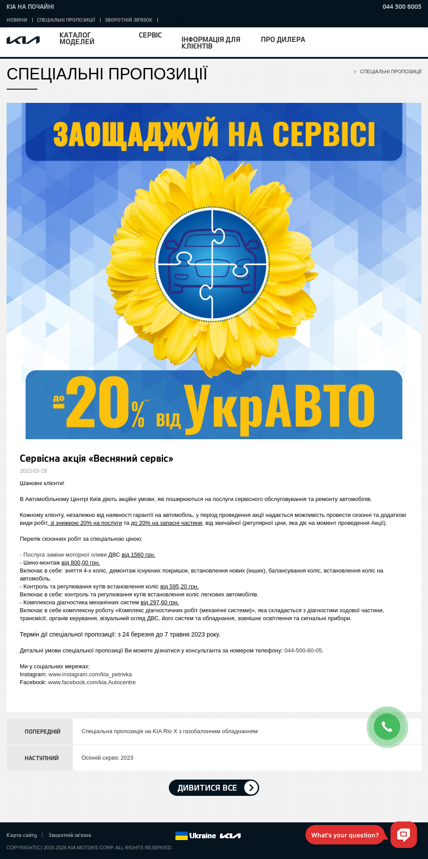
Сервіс (150, 34)
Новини (17, 20)
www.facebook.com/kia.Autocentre (92, 682)
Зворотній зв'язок (129, 20)
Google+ (132, 836)
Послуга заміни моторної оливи (65, 554)
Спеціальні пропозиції (66, 20)
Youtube (144, 836)
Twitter (119, 836)
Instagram (156, 836)
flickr (168, 836)
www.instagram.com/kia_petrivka (90, 674)
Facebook (107, 836)
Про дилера (283, 39)
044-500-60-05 (303, 650)
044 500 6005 (402, 6)
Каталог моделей (77, 38)
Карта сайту (22, 835)
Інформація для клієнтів (211, 42)
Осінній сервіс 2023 (107, 757)
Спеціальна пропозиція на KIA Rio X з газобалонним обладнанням (170, 731)
